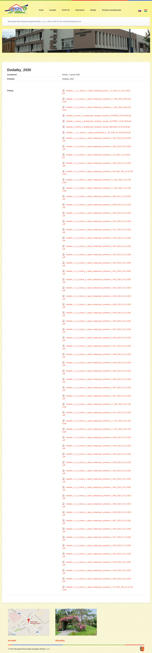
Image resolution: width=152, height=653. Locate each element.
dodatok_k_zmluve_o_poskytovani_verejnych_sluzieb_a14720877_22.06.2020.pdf (98, 121)
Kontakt (52, 10)
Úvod (41, 10)
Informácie (80, 10)
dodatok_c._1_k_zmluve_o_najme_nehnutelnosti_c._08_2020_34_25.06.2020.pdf (98, 133)
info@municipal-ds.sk (72, 21)
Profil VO (65, 10)
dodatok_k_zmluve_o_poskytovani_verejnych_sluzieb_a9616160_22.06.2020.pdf (98, 127)
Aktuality (60, 640)
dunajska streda (142, 649)
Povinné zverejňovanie (111, 10)
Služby (93, 10)
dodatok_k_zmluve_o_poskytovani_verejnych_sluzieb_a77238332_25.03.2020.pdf (98, 116)
